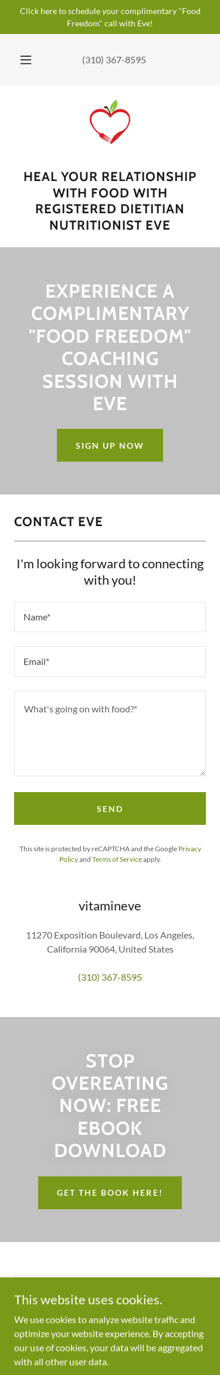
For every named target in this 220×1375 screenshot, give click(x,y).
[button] (26, 59)
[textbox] (110, 617)
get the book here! (110, 1192)
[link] (110, 132)
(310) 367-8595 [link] (114, 59)
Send (110, 809)
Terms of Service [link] (117, 859)
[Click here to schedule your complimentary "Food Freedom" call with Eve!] (110, 17)
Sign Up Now (110, 446)
